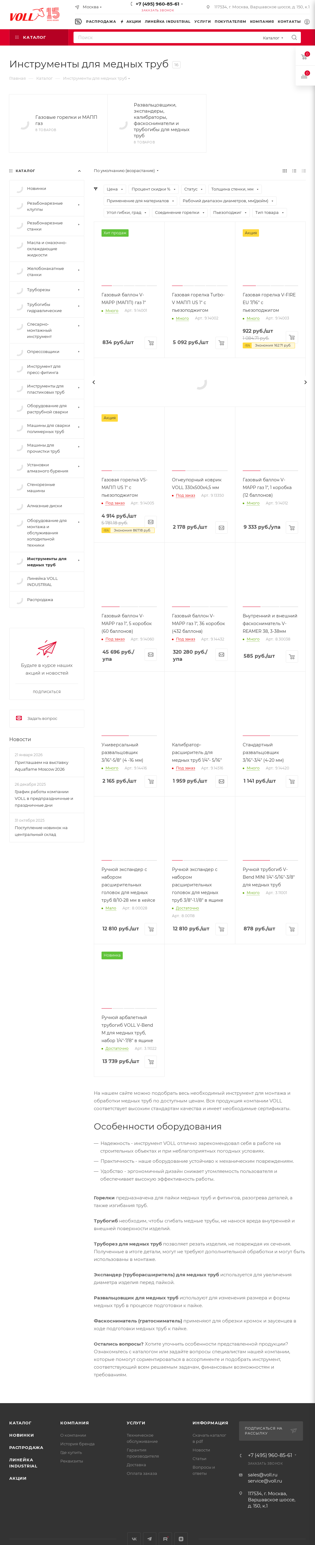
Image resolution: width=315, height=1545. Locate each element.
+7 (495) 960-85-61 (157, 4)
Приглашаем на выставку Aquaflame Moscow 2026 (41, 766)
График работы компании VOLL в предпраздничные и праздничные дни (44, 798)
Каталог (20, 1422)
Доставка (136, 1464)
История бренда (77, 1443)
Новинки (21, 1435)
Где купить (71, 1452)
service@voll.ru (265, 1481)
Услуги (136, 1422)
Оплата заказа (142, 1473)
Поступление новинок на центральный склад (41, 831)
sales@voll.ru (262, 1475)
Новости (20, 739)
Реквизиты (71, 1461)
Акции (18, 1478)
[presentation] (94, 382)
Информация (211, 1422)
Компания (74, 1422)
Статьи (199, 1458)
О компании (73, 1435)
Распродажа (26, 1447)
